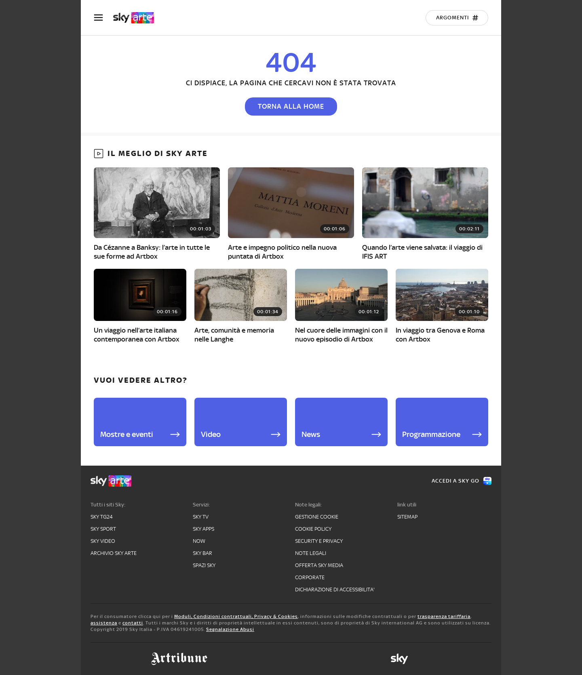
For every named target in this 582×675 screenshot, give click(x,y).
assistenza (104, 623)
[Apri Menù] (103, 18)
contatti (132, 623)
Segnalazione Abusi (230, 629)
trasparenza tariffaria (444, 616)
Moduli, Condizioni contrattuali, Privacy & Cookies (236, 616)
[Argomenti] (457, 17)
